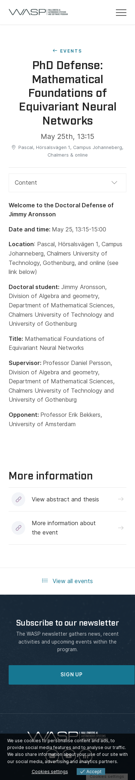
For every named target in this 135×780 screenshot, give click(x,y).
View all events (67, 581)
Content (26, 182)
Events (71, 51)
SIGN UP (71, 674)
